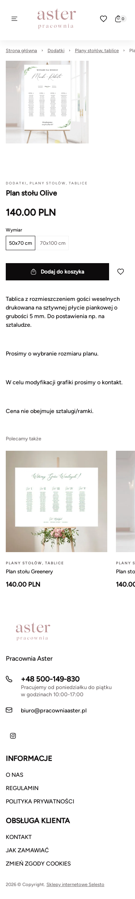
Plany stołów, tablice (97, 50)
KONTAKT (19, 837)
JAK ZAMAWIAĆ (27, 850)
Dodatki (56, 50)
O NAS (14, 774)
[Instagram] (13, 736)
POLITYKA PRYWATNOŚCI (40, 801)
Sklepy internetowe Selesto (75, 884)
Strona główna (21, 50)
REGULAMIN (22, 788)
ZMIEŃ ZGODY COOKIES (38, 863)
